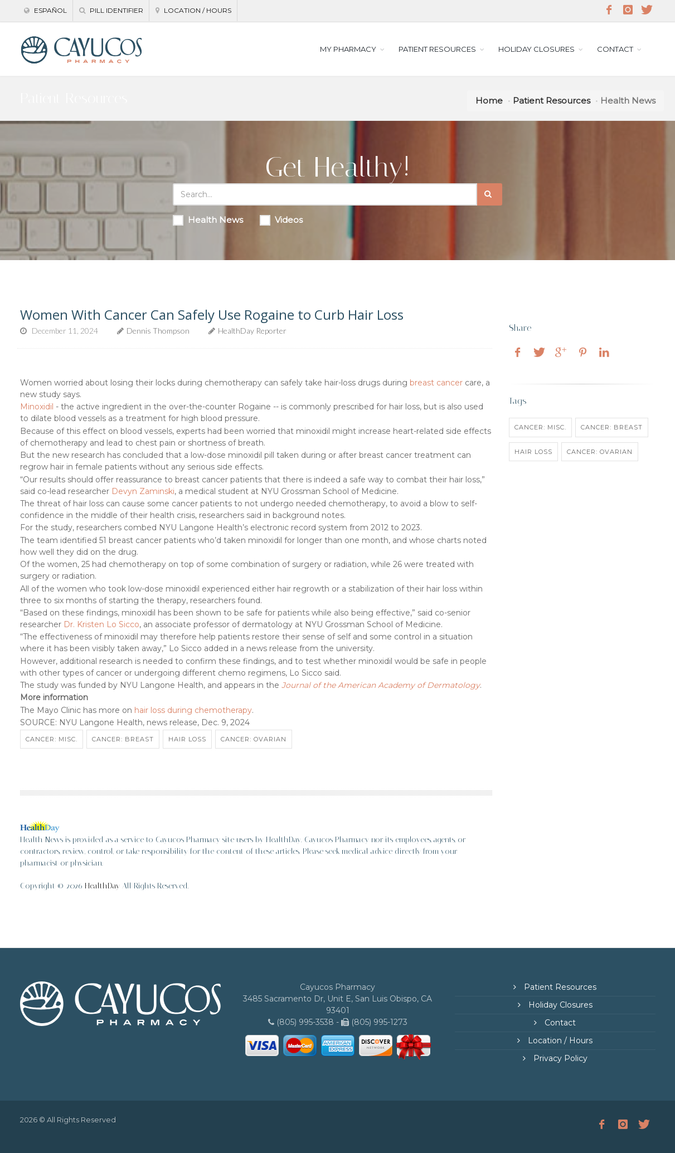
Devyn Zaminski (142, 491)
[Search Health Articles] (325, 194)
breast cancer (436, 383)
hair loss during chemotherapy (193, 710)
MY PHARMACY (348, 49)
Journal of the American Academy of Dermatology (380, 685)
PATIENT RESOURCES (437, 49)
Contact (559, 1023)
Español (45, 10)
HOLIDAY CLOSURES (536, 49)
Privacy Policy (559, 1058)
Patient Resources (551, 100)
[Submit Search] (489, 194)
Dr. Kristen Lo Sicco (101, 624)
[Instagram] (628, 10)
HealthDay (102, 886)
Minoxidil (37, 407)
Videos (281, 220)
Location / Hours (193, 10)
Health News (208, 220)
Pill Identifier (111, 10)
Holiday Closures (559, 1005)
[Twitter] (647, 10)
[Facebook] (609, 10)
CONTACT (615, 49)
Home (489, 100)
